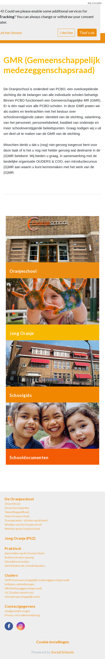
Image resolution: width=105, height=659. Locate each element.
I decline (66, 32)
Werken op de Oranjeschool (22, 528)
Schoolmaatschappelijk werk (22, 596)
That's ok (87, 32)
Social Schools (62, 652)
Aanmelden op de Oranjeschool (24, 553)
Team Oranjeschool (17, 516)
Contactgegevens (20, 606)
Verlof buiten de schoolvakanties (25, 565)
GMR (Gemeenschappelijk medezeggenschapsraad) (37, 580)
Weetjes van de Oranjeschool (23, 524)
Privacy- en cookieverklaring (22, 615)
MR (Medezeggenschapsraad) (23, 588)
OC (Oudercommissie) (19, 592)
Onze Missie (12, 503)
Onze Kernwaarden (17, 508)
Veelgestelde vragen (17, 611)
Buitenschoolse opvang (19, 557)
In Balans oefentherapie (19, 584)
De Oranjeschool (19, 499)
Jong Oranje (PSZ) (20, 538)
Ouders (11, 575)
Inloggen (95, 3)
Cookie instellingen (52, 642)
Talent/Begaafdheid (17, 512)
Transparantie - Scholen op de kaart (26, 520)
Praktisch (13, 548)
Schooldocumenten (17, 561)
